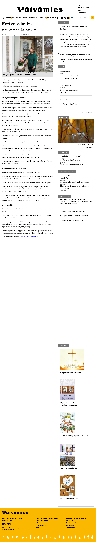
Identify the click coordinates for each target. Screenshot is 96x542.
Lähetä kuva (89, 147)
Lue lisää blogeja (87, 112)
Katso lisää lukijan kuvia (85, 144)
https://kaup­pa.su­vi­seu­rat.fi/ (29, 236)
